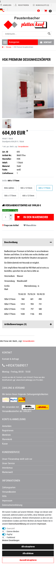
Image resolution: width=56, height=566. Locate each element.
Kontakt (46, 42)
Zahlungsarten (8, 487)
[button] (39, 11)
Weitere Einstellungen (10, 540)
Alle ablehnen (28, 553)
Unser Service (8, 463)
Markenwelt (7, 472)
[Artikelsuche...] (27, 34)
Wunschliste (30, 225)
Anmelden (6, 426)
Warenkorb (7, 439)
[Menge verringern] (10, 219)
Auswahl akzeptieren (28, 560)
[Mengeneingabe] (5, 217)
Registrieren (7, 430)
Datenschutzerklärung (12, 505)
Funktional (11, 537)
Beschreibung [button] (28, 242)
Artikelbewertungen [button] (28, 324)
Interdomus (7, 467)
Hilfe (4, 496)
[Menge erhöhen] (10, 215)
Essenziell (11, 528)
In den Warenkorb (32, 217)
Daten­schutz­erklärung (17, 524)
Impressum (41, 524)
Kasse (5, 443)
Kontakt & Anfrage (10, 359)
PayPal (9, 534)
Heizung (8, 47)
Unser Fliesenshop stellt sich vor (17, 459)
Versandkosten (23, 147)
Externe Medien (13, 531)
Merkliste (6, 435)
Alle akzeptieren (28, 546)
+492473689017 (15, 365)
